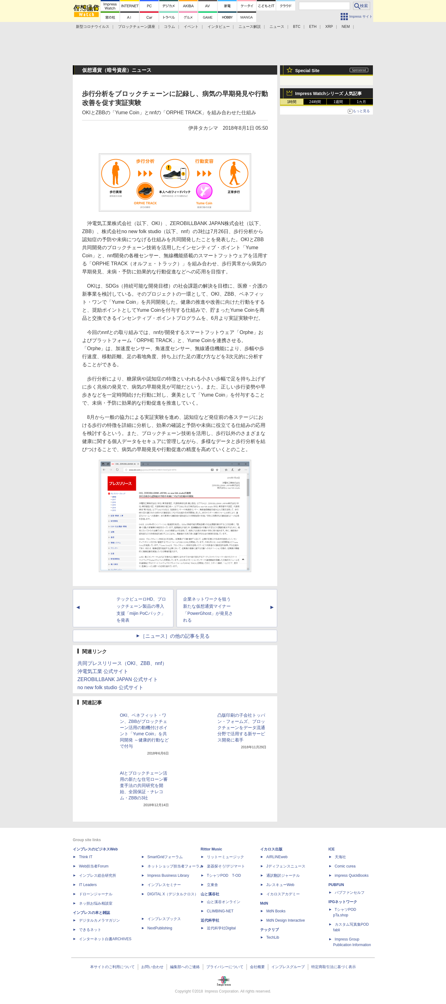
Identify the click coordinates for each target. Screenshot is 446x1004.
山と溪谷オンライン (223, 902)
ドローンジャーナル (95, 894)
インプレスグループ (288, 967)
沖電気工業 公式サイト (102, 671)
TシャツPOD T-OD (224, 875)
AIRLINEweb (277, 857)
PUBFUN (336, 885)
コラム (169, 26)
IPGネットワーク (343, 902)
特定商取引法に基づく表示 (333, 967)
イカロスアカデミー (283, 894)
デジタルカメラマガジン (99, 920)
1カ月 (361, 102)
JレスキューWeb (280, 885)
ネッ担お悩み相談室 (95, 903)
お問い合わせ (152, 967)
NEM (346, 26)
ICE (332, 849)
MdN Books (276, 911)
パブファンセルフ (350, 892)
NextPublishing (159, 928)
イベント (191, 26)
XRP (329, 26)
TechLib (272, 937)
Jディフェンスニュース (285, 866)
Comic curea (345, 866)
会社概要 (257, 967)
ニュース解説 (249, 26)
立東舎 (212, 885)
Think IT (85, 857)
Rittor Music (211, 849)
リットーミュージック (225, 857)
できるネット (90, 930)
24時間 (315, 102)
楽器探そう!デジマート (226, 866)
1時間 (292, 102)
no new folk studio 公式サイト (110, 687)
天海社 (340, 857)
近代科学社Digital (221, 928)
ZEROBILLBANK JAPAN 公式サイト (117, 679)
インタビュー (219, 26)
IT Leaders (88, 885)
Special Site (307, 70)
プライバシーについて (224, 967)
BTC (296, 26)
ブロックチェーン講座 (136, 26)
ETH (313, 26)
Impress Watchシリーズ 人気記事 (328, 93)
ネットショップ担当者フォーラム (175, 866)
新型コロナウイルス (92, 26)
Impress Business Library (168, 875)
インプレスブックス (164, 919)
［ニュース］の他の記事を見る (175, 636)
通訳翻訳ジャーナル (283, 875)
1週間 (338, 102)
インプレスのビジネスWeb (95, 849)
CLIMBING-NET (220, 911)
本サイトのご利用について (112, 967)
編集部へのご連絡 (185, 967)
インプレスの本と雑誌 (91, 913)
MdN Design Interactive (285, 920)
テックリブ (269, 930)
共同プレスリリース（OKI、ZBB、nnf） (122, 663)
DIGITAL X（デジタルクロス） (173, 894)
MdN (264, 903)
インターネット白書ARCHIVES (105, 939)
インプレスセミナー (164, 885)
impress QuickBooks (352, 875)
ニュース (276, 26)
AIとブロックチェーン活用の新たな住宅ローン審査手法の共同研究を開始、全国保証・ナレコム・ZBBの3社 (144, 785)
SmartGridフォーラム (165, 857)
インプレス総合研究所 (97, 875)
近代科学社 (210, 920)
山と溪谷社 (210, 894)
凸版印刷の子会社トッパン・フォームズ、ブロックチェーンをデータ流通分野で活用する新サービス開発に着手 (241, 727)
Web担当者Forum (93, 866)
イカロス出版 (271, 849)
